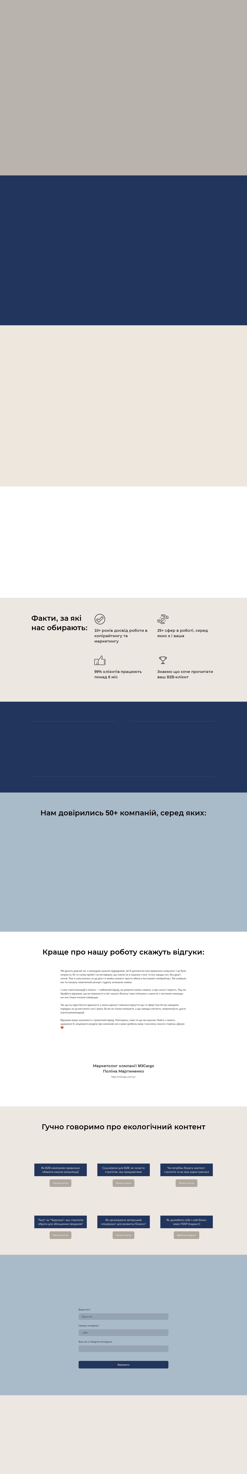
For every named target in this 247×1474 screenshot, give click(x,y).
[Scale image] (123, 871)
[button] (61, 1183)
